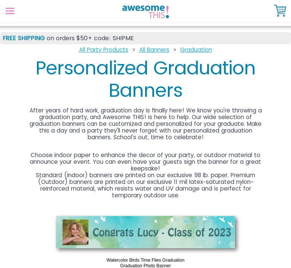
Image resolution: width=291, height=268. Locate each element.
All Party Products (103, 50)
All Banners (154, 50)
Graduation (196, 50)
